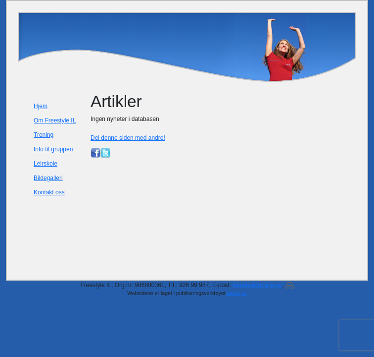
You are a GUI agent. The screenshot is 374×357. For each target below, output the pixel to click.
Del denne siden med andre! (128, 137)
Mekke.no (237, 293)
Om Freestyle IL (55, 120)
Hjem (40, 106)
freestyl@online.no (257, 285)
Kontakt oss (49, 192)
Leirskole (45, 163)
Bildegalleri (48, 178)
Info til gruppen (53, 149)
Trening (43, 134)
